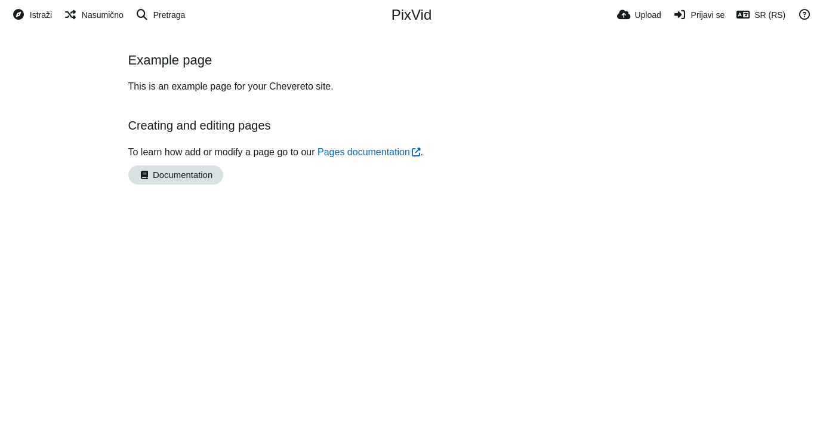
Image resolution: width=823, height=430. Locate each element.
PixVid (412, 15)
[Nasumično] (94, 15)
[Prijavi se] (699, 15)
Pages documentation (364, 152)
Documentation (176, 175)
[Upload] (639, 15)
